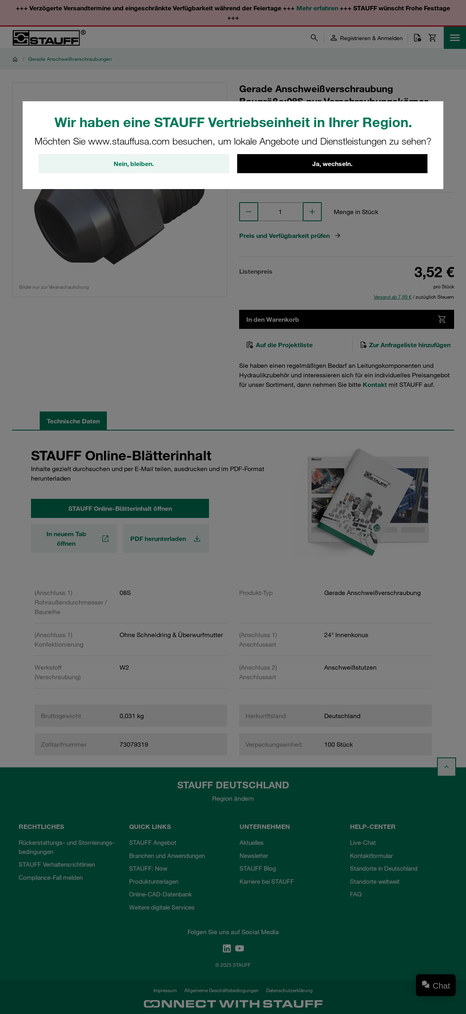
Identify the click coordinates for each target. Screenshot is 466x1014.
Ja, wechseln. (332, 164)
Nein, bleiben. (134, 164)
